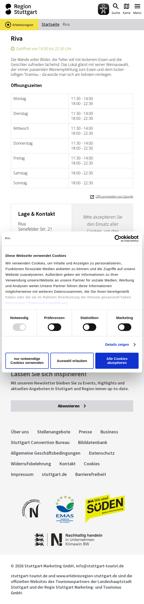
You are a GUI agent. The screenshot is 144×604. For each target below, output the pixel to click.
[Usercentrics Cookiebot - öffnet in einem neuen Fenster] (118, 238)
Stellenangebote (53, 432)
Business (109, 432)
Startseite (50, 24)
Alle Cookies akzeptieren (117, 361)
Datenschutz (102, 453)
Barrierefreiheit (90, 474)
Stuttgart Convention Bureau (40, 442)
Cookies (92, 463)
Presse (85, 432)
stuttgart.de (54, 474)
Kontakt (67, 463)
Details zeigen (117, 344)
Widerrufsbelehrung (31, 463)
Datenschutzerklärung (48, 303)
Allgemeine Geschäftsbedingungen (45, 453)
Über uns (20, 432)
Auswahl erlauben (72, 361)
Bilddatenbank (92, 442)
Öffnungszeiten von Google (114, 196)
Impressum (15, 303)
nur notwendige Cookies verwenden (27, 361)
